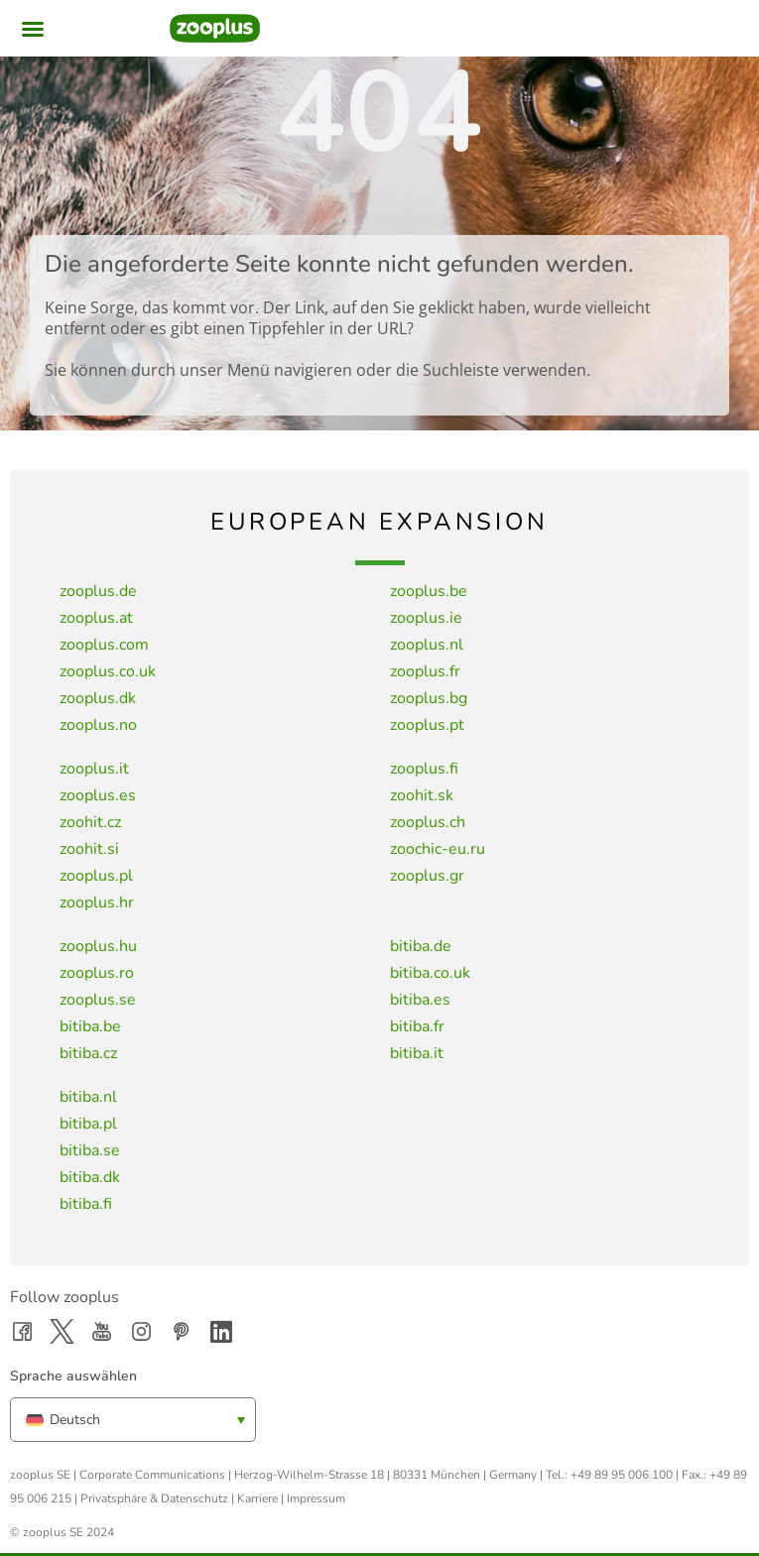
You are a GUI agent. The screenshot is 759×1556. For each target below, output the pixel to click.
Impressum (316, 1498)
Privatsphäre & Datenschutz (154, 1498)
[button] (33, 29)
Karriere (257, 1498)
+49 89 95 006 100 (621, 1475)
